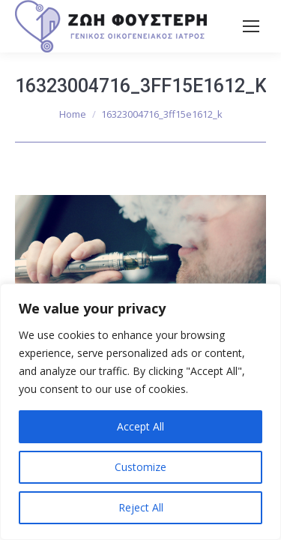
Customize (140, 467)
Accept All (140, 426)
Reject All (140, 507)
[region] (140, 412)
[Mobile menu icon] (251, 26)
